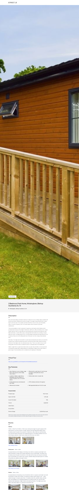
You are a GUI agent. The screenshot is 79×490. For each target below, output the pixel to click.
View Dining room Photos (13, 468)
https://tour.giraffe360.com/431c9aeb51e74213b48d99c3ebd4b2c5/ (22, 361)
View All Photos (12, 296)
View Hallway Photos (12, 445)
